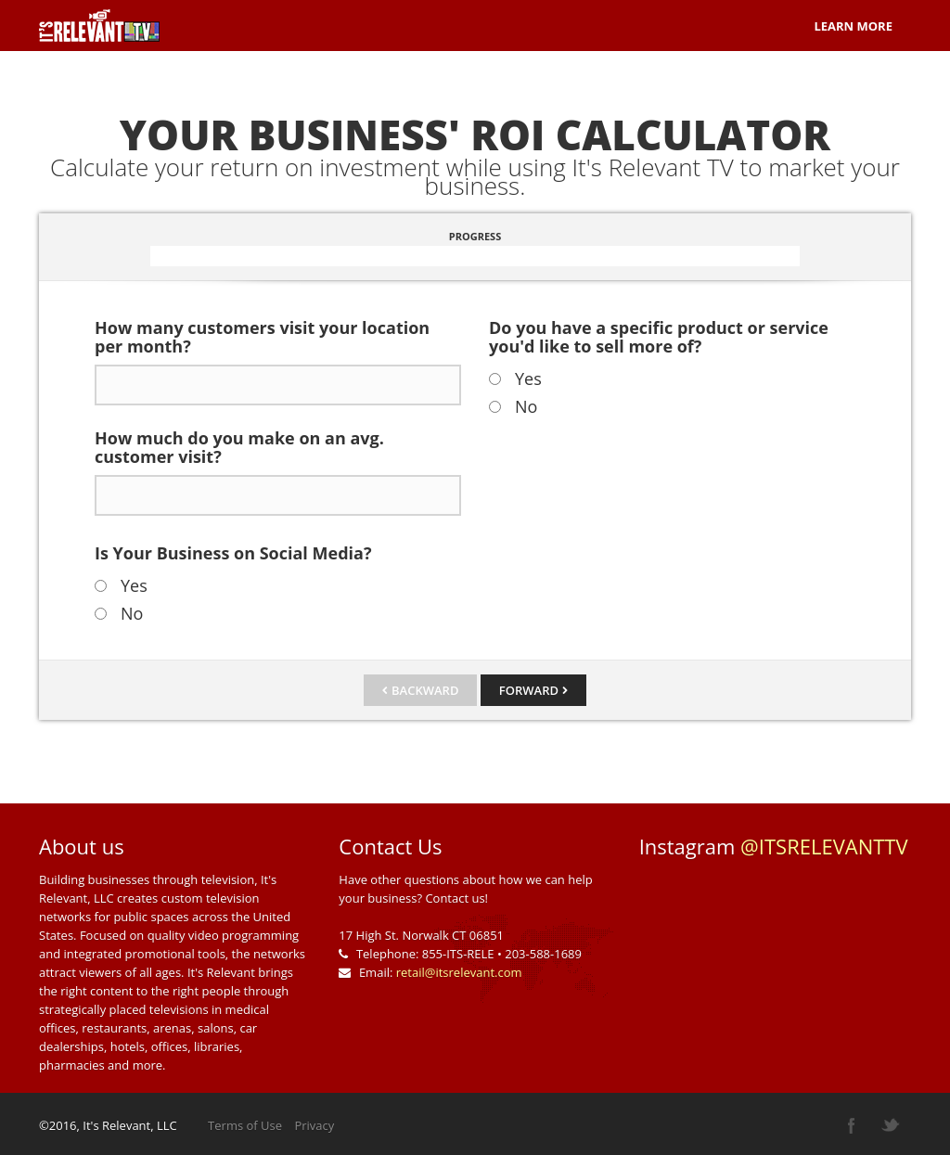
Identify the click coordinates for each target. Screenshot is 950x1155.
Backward (425, 690)
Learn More (853, 26)
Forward (528, 690)
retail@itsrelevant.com (459, 972)
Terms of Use (245, 1125)
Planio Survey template (99, 25)
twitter (890, 1125)
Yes (134, 585)
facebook (851, 1125)
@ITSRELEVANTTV (824, 846)
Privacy (314, 1125)
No (132, 613)
